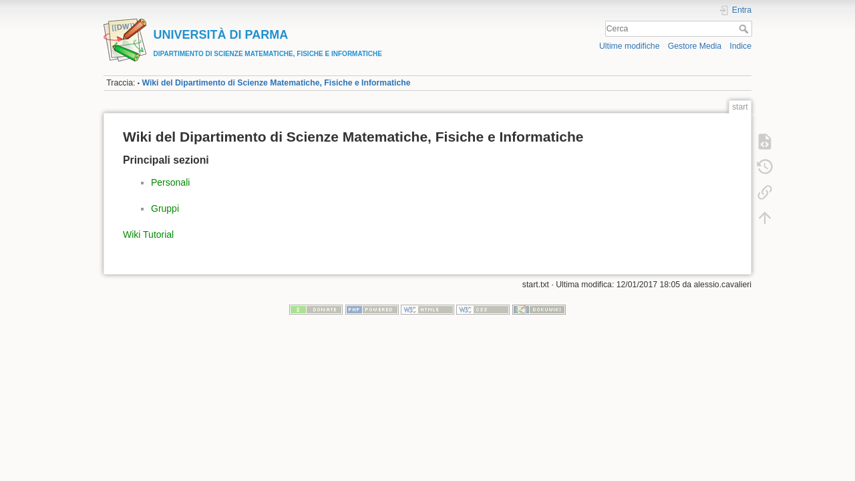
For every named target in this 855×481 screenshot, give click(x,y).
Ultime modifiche (629, 46)
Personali (170, 182)
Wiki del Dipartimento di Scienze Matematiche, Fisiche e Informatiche (276, 83)
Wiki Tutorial (148, 234)
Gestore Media (694, 46)
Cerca (745, 28)
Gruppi (165, 208)
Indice (740, 46)
